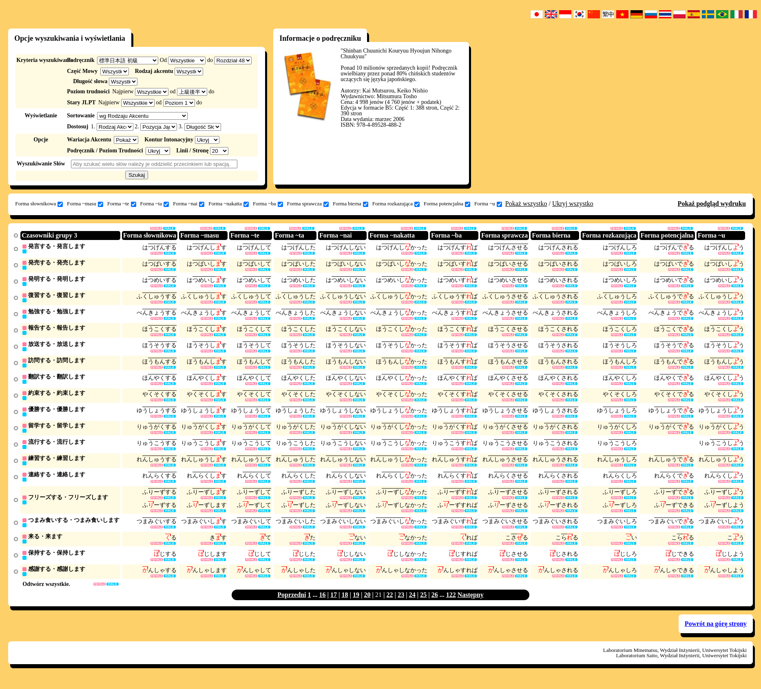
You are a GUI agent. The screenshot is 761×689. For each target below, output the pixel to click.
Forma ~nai (188, 203)
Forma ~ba (268, 203)
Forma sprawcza (308, 203)
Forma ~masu (85, 203)
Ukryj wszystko (572, 203)
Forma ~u (488, 203)
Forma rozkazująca (396, 203)
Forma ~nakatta (228, 203)
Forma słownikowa (39, 203)
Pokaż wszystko (526, 203)
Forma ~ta (154, 203)
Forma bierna (350, 203)
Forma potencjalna (447, 203)
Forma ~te (121, 203)
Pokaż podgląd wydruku (712, 203)
